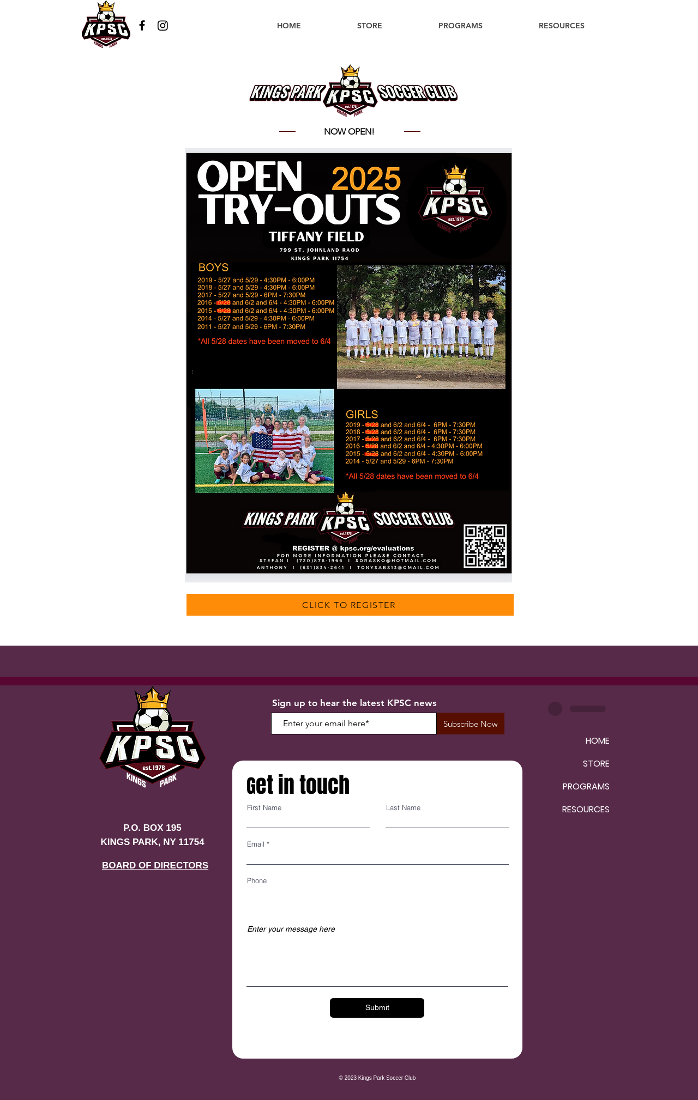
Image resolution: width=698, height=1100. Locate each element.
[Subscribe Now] (470, 723)
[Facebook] (142, 25)
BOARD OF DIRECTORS (155, 865)
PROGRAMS (586, 786)
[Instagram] (163, 25)
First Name (264, 807)
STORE (596, 763)
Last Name (403, 807)
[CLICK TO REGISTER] (350, 605)
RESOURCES (586, 809)
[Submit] (377, 1008)
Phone (257, 880)
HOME (598, 740)
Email (255, 844)
